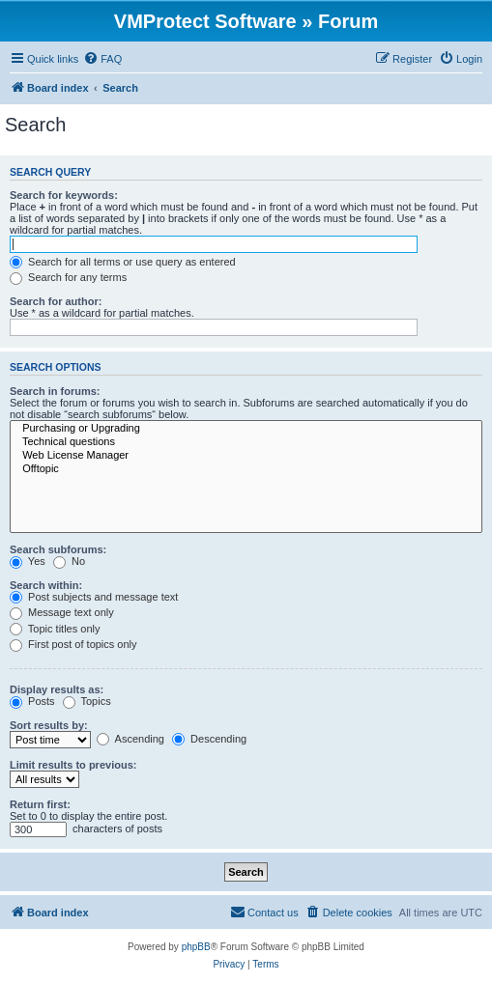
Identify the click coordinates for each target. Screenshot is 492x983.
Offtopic (246, 469)
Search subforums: (58, 549)
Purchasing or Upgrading (246, 428)
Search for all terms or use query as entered (123, 261)
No (69, 561)
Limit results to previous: (73, 765)
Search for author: (55, 301)
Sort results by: (49, 725)
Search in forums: (55, 391)
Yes (27, 561)
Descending (209, 738)
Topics (87, 701)
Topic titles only (55, 628)
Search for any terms (68, 277)
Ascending (130, 738)
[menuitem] (102, 58)
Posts (32, 701)
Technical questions (246, 442)
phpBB (196, 946)
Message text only (62, 612)
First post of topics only (73, 644)
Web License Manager (246, 456)
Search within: (46, 585)
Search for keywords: (64, 195)
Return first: (40, 804)
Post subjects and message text (94, 597)
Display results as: (56, 689)
